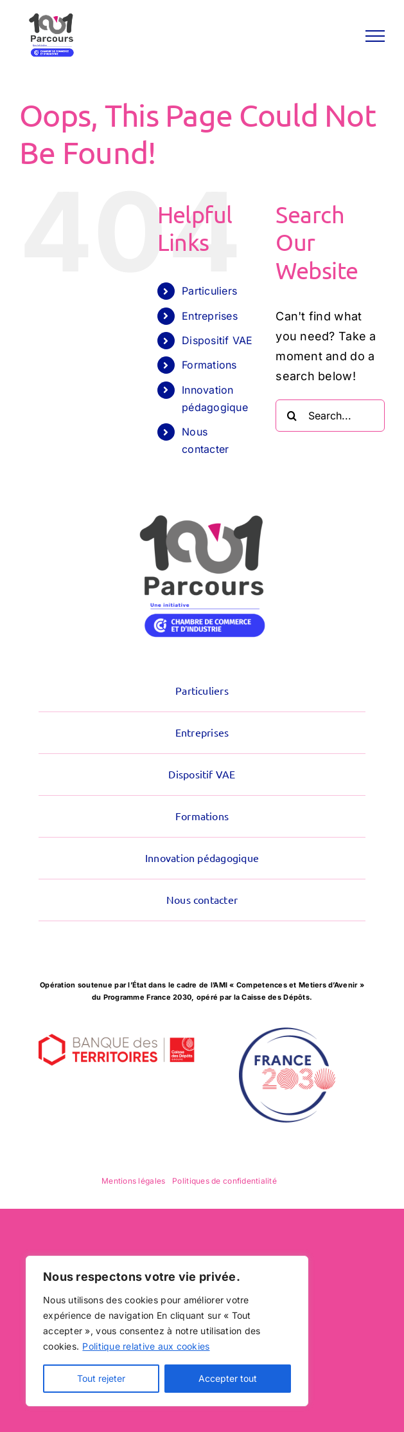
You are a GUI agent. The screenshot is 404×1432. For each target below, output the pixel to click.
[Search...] (330, 415)
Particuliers (209, 290)
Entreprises (210, 315)
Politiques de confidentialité (224, 1181)
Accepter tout (227, 1378)
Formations (209, 364)
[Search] (292, 415)
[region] (167, 1331)
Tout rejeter (101, 1378)
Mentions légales (133, 1181)
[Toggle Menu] (375, 36)
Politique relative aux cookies (145, 1346)
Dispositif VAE (217, 340)
